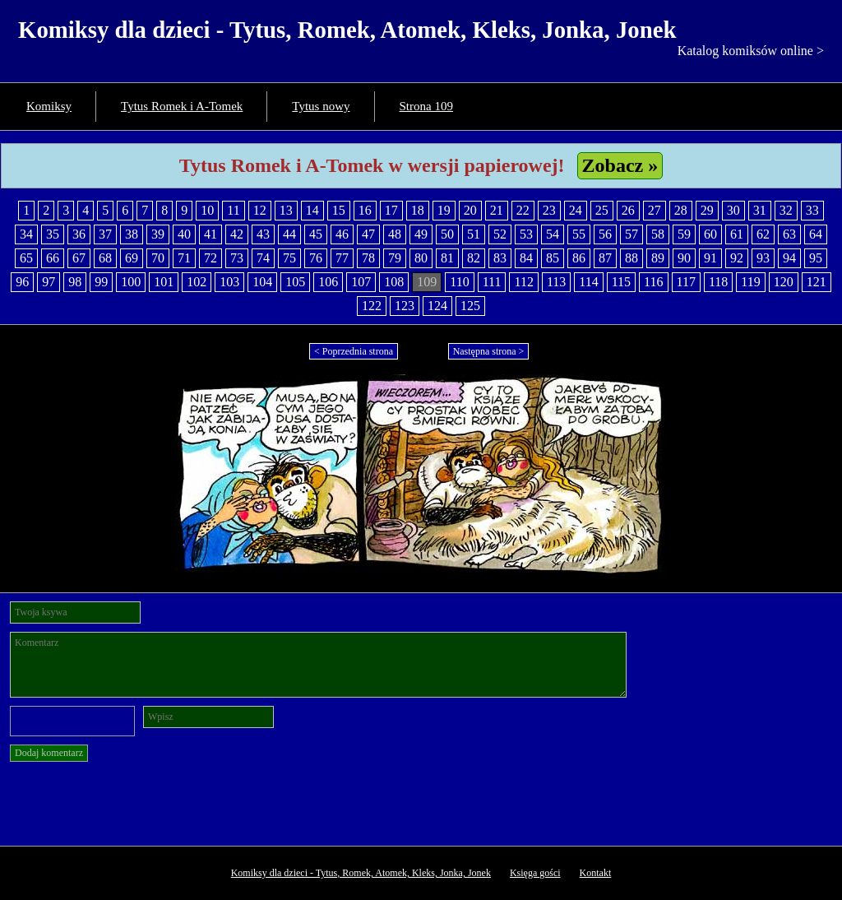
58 (657, 234)
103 (229, 282)
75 (289, 258)
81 (447, 258)
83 (500, 258)
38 (131, 234)
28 (680, 210)
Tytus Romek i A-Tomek (182, 106)
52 (500, 234)
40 (184, 234)
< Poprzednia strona (353, 351)
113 (556, 282)
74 (263, 258)
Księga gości (535, 873)
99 (101, 282)
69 (131, 258)
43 (263, 234)
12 (259, 210)
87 (605, 258)
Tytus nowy (320, 106)
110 (459, 282)
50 (447, 234)
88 (631, 258)
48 (394, 234)
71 (184, 258)
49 (421, 234)
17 (391, 210)
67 (79, 258)
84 (526, 258)
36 (79, 234)
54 (552, 234)
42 (236, 234)
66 (52, 258)
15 (338, 210)
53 (526, 234)
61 (736, 234)
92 (736, 258)
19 (444, 210)
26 (628, 210)
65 (26, 258)
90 (684, 258)
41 (210, 234)
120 (783, 282)
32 (786, 210)
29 (707, 210)
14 (312, 210)
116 (653, 282)
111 (492, 282)
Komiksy (49, 106)
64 (815, 234)
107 (361, 282)
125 (470, 306)
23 (549, 210)
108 (394, 282)
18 (417, 210)
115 (621, 282)
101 (163, 282)
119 (750, 282)
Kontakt (596, 873)
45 (315, 234)
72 (210, 258)
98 (74, 282)
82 (473, 258)
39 (157, 234)
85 (552, 258)
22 (523, 210)
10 (207, 210)
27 (654, 210)
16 (365, 210)
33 (812, 210)
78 (368, 258)
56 (605, 234)
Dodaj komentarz (49, 753)
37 (105, 234)
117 (686, 282)
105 (295, 282)
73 (236, 258)
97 (48, 282)
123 (404, 306)
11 (233, 210)
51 (473, 234)
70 (157, 258)
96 (22, 282)
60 (710, 234)
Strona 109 (426, 106)
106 (328, 282)
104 (262, 282)
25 (601, 210)
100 (131, 282)
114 (588, 282)
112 (523, 282)
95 (815, 258)
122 (372, 306)
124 (437, 306)
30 (733, 210)
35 (52, 234)
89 (657, 258)
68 (105, 258)
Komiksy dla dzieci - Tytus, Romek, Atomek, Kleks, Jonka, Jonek (347, 29)
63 (789, 234)
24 (575, 210)
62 (763, 234)
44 (289, 234)
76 (315, 258)
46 (342, 234)
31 (759, 210)
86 (578, 258)
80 (421, 258)
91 (710, 258)
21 (496, 210)
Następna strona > (489, 351)
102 (196, 282)
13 (286, 210)
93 (763, 258)
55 (578, 234)
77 (342, 258)
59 (684, 234)
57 (631, 234)
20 (470, 210)
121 (816, 282)
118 (718, 282)
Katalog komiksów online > (751, 51)
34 (26, 234)
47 (368, 234)
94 (789, 258)
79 (394, 258)
